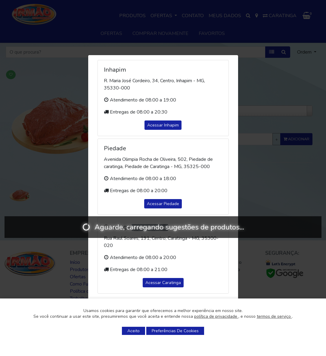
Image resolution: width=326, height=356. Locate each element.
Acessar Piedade (163, 204)
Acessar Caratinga (163, 283)
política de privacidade (216, 316)
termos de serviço (274, 316)
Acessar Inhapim (163, 125)
